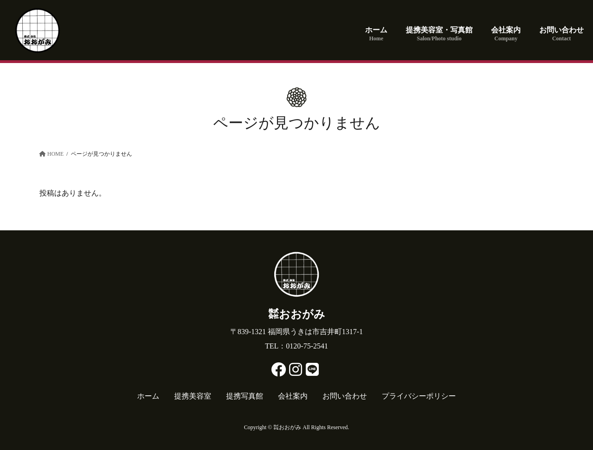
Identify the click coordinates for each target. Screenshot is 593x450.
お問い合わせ (344, 396)
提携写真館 (244, 396)
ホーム (148, 396)
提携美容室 (192, 396)
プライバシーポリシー (419, 396)
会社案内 (293, 396)
